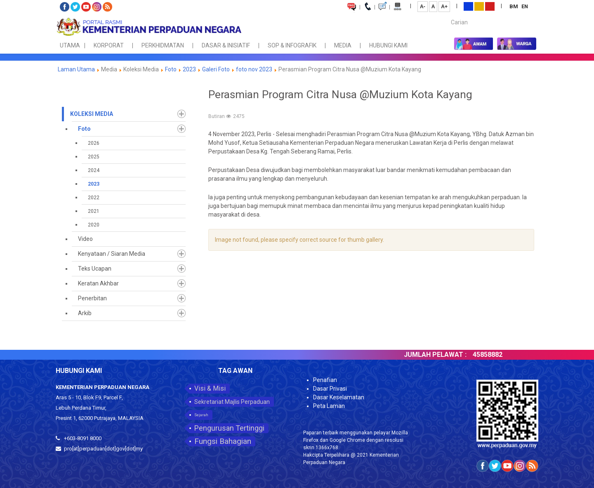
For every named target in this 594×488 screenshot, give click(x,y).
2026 (93, 143)
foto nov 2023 (254, 69)
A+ (444, 6)
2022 (93, 197)
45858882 (494, 354)
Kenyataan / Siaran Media (111, 253)
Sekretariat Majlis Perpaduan (232, 401)
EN (524, 6)
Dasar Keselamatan (338, 397)
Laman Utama (76, 69)
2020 (93, 225)
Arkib (85, 313)
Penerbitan (92, 298)
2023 (189, 69)
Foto (171, 69)
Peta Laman (329, 406)
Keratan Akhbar (98, 283)
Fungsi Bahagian (222, 441)
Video (85, 239)
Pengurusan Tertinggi (229, 428)
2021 (93, 211)
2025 (93, 157)
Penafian (325, 380)
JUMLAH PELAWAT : (442, 354)
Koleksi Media (91, 114)
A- (422, 6)
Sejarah (201, 415)
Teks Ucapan (94, 268)
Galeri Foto (216, 69)
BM (514, 6)
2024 (93, 170)
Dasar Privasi (330, 388)
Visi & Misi (210, 388)
